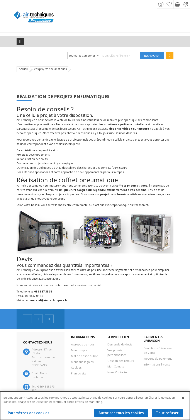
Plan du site (79, 373)
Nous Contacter (117, 372)
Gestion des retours (120, 361)
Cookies (76, 367)
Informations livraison (158, 364)
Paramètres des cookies (28, 412)
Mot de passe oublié (84, 356)
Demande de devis (119, 344)
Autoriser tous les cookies (121, 412)
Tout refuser (167, 412)
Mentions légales (82, 362)
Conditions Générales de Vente (158, 350)
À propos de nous (83, 344)
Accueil (23, 69)
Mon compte (79, 350)
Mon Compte (115, 366)
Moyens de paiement (158, 358)
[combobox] (103, 55)
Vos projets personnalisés (117, 352)
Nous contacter (39, 375)
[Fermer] (183, 398)
